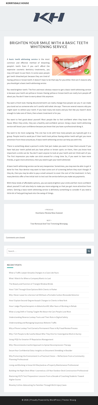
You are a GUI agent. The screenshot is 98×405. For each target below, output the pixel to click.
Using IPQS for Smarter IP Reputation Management (31, 339)
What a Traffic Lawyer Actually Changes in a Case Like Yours (34, 272)
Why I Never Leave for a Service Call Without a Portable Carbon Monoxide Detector (44, 295)
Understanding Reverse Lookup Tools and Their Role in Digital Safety (38, 317)
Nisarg (73, 400)
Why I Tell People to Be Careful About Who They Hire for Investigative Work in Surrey (45, 334)
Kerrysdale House (17, 3)
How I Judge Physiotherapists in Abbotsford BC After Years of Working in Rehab (42, 306)
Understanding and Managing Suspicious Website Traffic (32, 322)
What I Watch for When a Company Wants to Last (30, 278)
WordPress (55, 400)
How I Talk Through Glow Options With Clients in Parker (33, 289)
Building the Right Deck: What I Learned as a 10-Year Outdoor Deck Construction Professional (48, 370)
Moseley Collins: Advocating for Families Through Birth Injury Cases (37, 385)
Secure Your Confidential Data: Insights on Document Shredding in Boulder (40, 350)
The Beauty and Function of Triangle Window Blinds (31, 284)
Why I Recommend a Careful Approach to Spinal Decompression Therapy (40, 345)
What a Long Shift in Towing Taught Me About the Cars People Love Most (40, 311)
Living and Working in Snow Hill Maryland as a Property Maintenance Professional (44, 365)
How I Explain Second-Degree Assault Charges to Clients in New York (38, 300)
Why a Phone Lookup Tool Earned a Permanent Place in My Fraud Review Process (43, 328)
